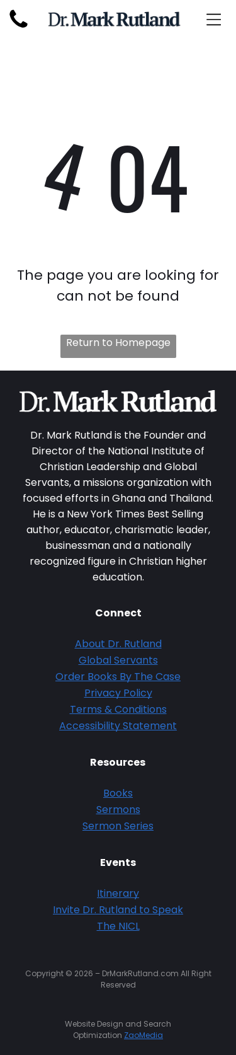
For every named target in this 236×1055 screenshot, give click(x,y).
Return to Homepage (118, 342)
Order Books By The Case (118, 676)
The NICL (118, 926)
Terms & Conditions (118, 709)
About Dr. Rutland (118, 644)
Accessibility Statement (118, 725)
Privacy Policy (118, 693)
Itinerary (118, 893)
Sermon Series (118, 826)
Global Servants (118, 660)
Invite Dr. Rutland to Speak (118, 909)
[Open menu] (213, 19)
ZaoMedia (143, 1035)
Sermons (118, 809)
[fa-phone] (18, 27)
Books (118, 793)
